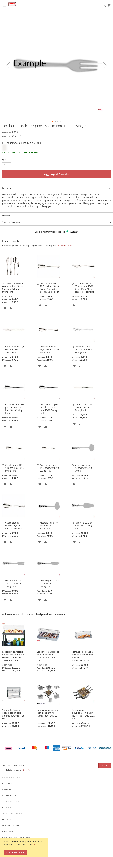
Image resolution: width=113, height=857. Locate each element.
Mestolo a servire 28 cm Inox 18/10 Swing (83, 468)
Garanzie (6, 819)
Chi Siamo (7, 783)
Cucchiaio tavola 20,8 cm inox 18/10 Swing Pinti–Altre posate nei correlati (50, 287)
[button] (8, 65)
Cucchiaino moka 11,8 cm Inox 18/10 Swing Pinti (49, 468)
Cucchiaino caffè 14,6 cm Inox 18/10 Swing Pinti (14, 468)
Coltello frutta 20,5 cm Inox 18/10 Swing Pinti (84, 407)
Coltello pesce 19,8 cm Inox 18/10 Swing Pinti (49, 583)
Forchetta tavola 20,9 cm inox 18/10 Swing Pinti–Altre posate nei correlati (84, 287)
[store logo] (12, 4)
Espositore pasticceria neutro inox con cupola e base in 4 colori (48, 656)
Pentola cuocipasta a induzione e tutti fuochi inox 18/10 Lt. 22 (47, 714)
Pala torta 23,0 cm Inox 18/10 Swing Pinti (84, 525)
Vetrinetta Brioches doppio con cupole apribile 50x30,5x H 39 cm (13, 714)
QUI (33, 844)
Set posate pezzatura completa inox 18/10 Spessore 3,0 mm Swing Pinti (13, 287)
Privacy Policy (27, 770)
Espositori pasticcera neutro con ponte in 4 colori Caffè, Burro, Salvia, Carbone (13, 656)
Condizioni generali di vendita (17, 837)
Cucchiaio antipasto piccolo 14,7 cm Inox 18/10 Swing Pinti (50, 408)
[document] (24, 847)
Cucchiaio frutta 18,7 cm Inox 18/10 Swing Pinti (49, 349)
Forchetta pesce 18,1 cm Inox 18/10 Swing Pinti (14, 583)
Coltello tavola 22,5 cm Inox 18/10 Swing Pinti (14, 349)
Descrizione (8, 188)
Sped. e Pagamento (12, 222)
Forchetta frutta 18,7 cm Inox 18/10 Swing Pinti (84, 349)
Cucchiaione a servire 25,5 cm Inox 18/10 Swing (13, 525)
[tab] (56, 188)
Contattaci (7, 807)
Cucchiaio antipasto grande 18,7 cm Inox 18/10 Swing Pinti (15, 408)
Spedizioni (7, 831)
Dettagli (6, 215)
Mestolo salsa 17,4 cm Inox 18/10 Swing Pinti (49, 525)
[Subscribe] (104, 765)
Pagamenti (7, 789)
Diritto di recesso (10, 825)
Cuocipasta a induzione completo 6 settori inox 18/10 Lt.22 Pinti (83, 714)
